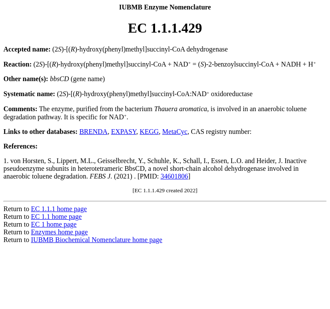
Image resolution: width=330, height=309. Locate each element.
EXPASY (123, 131)
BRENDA (93, 131)
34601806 (174, 176)
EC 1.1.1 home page (59, 208)
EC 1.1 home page (56, 216)
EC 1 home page (53, 224)
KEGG (149, 131)
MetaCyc (175, 131)
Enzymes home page (59, 232)
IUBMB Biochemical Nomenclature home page (96, 239)
